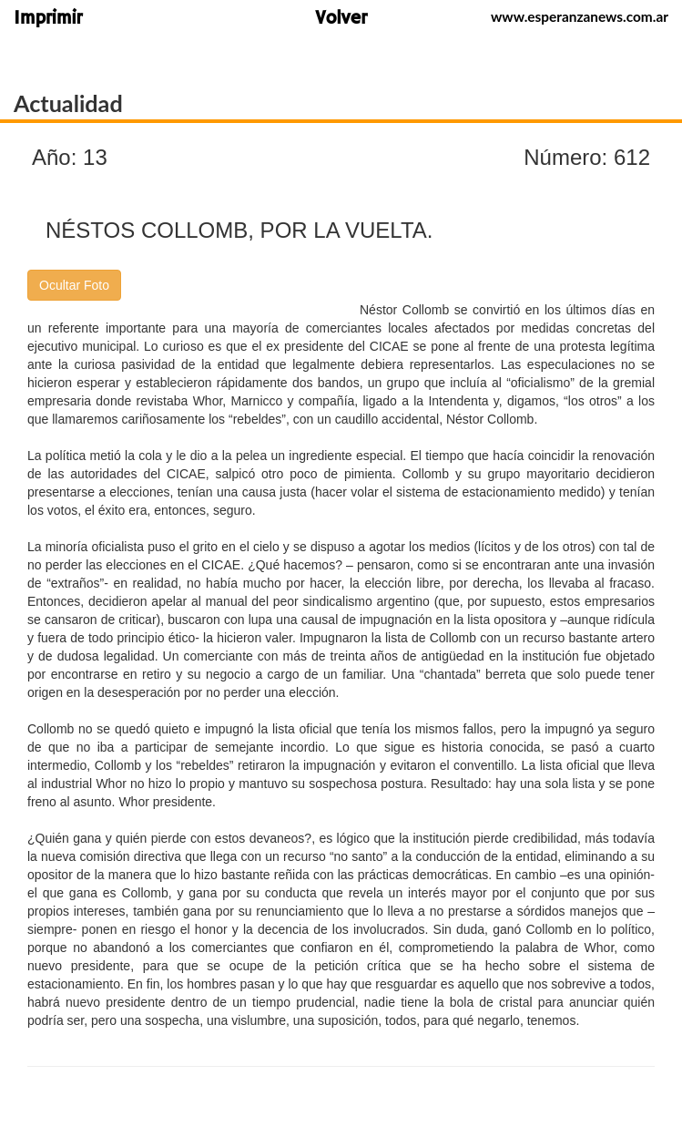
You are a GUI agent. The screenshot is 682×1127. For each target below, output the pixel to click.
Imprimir (48, 19)
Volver (341, 19)
